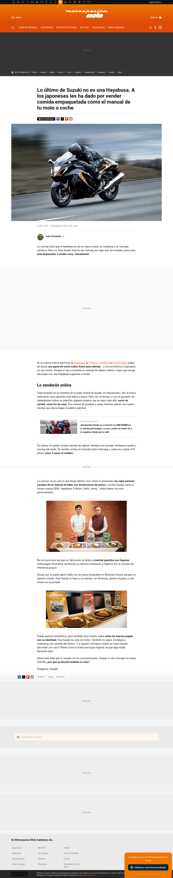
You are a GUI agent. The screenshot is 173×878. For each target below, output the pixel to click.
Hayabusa (79, 362)
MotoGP (84, 27)
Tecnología (43, 853)
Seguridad (16, 853)
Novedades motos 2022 (72, 865)
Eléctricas (42, 864)
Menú (18, 17)
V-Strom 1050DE (98, 362)
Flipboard (66, 119)
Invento (43, 72)
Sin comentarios (47, 119)
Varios (51, 677)
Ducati (60, 72)
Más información (89, 875)
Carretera (101, 72)
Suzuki (62, 677)
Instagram (160, 27)
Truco (69, 72)
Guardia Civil (89, 72)
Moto (120, 72)
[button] (55, 236)
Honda (111, 72)
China (34, 72)
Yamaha (41, 859)
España (78, 72)
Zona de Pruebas (28, 27)
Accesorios (98, 27)
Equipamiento (18, 859)
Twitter (150, 27)
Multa (52, 72)
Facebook (155, 27)
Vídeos (67, 848)
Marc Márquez (116, 27)
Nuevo (154, 17)
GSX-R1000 (119, 362)
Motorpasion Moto (86, 13)
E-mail (71, 119)
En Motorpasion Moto (89, 421)
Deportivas (47, 27)
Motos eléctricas (66, 27)
